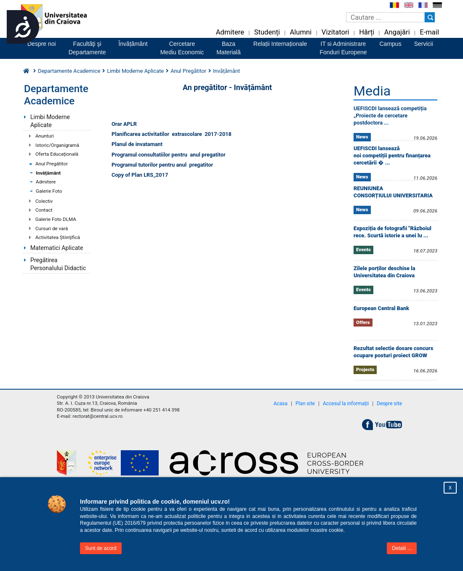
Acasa (280, 403)
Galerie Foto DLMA (55, 219)
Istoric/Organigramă (57, 145)
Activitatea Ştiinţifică (57, 237)
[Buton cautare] (430, 17)
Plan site (305, 403)
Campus (391, 43)
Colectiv (44, 201)
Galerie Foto (49, 191)
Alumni (300, 32)
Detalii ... (402, 548)
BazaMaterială (228, 48)
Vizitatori (335, 32)
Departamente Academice (69, 71)
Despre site (389, 403)
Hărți (366, 32)
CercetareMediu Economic (182, 48)
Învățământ (132, 43)
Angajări (397, 32)
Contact (44, 210)
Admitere (230, 32)
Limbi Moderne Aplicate (50, 121)
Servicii (423, 43)
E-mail (429, 32)
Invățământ (48, 173)
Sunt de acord (101, 548)
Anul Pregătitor (51, 164)
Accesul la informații (346, 403)
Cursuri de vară (51, 228)
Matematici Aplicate (56, 247)
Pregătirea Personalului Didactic (58, 264)
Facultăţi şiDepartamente (87, 48)
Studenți (267, 32)
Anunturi (44, 136)
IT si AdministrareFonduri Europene (343, 48)
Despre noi (41, 43)
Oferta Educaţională (56, 154)
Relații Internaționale (280, 43)
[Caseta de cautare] (385, 17)
